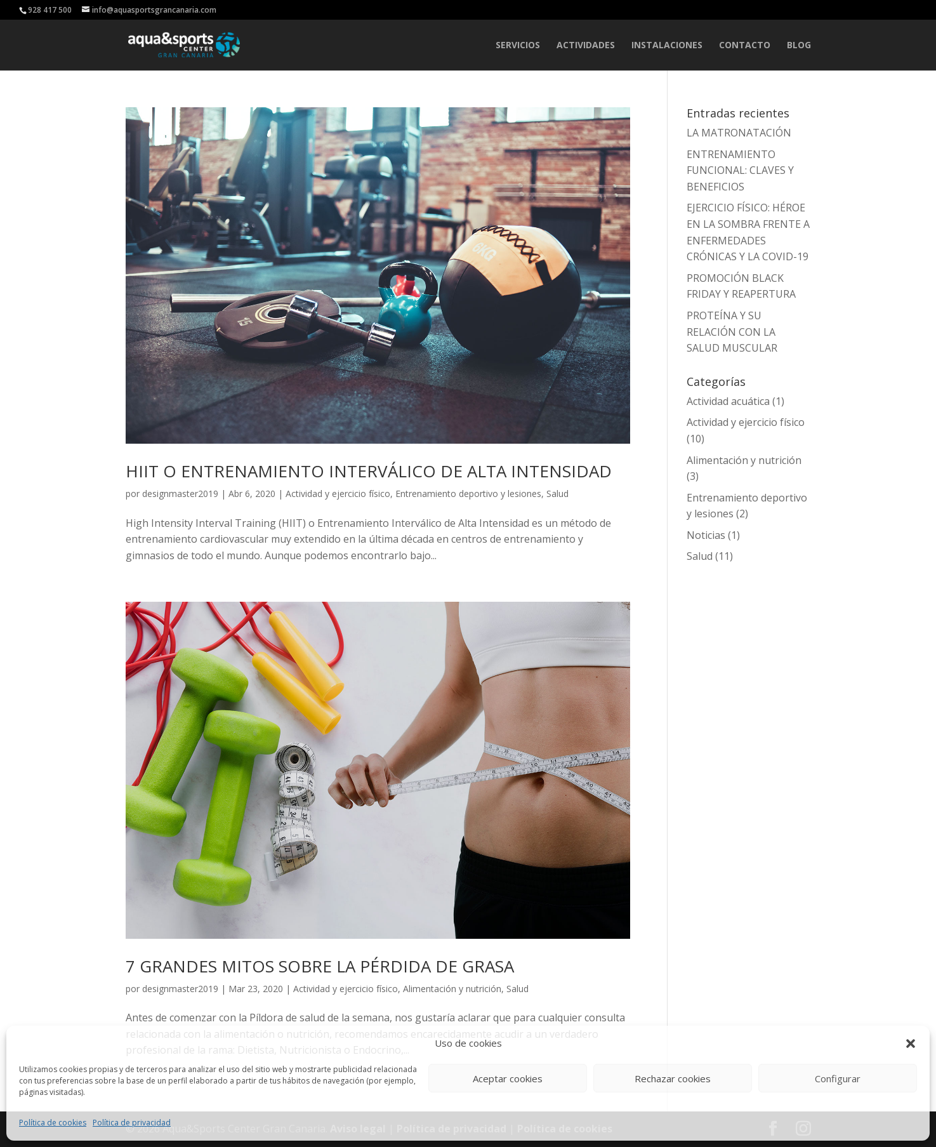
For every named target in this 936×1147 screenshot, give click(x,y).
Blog (799, 46)
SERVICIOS (518, 46)
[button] (910, 1043)
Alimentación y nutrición (452, 989)
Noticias (706, 535)
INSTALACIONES (666, 46)
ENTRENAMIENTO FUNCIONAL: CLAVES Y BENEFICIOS (740, 170)
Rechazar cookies (673, 1078)
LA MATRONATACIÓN (739, 133)
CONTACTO (744, 46)
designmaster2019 (180, 493)
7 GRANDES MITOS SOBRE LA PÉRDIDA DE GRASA (320, 966)
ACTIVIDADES (586, 46)
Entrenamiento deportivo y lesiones (468, 493)
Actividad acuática (728, 401)
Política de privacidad (132, 1122)
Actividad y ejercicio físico (338, 493)
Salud (557, 493)
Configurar (837, 1078)
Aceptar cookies (508, 1078)
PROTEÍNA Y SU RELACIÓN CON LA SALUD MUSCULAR (732, 331)
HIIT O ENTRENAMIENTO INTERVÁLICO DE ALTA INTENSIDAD (369, 471)
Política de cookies (52, 1122)
